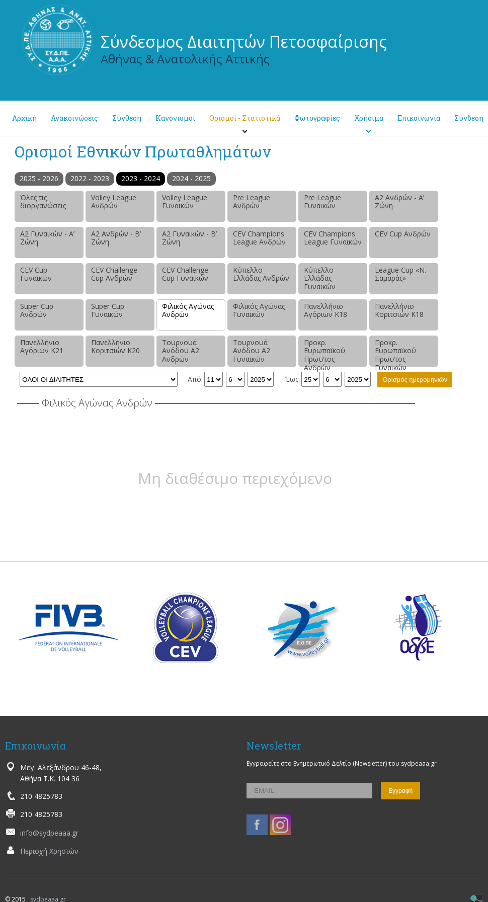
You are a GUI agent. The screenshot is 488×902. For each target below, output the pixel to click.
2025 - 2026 (39, 178)
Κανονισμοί (175, 118)
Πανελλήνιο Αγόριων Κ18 (325, 310)
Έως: (292, 379)
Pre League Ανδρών (251, 202)
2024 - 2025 (191, 178)
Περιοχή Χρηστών (49, 851)
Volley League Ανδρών (113, 202)
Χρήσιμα (368, 118)
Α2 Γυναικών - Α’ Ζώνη (47, 238)
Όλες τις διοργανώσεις (43, 202)
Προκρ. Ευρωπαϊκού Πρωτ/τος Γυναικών (395, 352)
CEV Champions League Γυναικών (333, 238)
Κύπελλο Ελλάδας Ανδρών (261, 274)
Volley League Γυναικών (184, 202)
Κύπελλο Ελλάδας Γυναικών (320, 278)
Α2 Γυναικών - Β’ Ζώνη (189, 238)
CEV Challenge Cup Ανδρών (114, 274)
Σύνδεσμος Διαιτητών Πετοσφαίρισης (244, 41)
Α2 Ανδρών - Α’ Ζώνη (399, 202)
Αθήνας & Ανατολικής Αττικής (185, 58)
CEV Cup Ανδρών (403, 233)
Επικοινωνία (418, 118)
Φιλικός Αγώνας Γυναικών (259, 310)
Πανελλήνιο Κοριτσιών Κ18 (399, 310)
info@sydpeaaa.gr (49, 833)
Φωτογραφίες (317, 118)
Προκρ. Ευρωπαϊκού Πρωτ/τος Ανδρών (324, 352)
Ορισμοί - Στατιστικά (244, 118)
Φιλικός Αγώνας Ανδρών (188, 310)
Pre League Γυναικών (322, 202)
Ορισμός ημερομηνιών (414, 379)
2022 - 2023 (89, 178)
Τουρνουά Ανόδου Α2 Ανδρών (180, 351)
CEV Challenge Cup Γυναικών (185, 274)
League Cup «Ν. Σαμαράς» (400, 274)
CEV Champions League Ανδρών (259, 238)
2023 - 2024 (140, 178)
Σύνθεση (126, 118)
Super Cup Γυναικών (107, 310)
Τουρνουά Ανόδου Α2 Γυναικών (251, 351)
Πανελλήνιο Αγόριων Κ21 (41, 347)
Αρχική (24, 118)
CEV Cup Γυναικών (36, 274)
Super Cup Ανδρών (36, 310)
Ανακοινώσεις (74, 118)
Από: (195, 379)
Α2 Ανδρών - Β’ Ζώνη (116, 238)
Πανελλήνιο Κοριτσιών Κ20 (115, 347)
